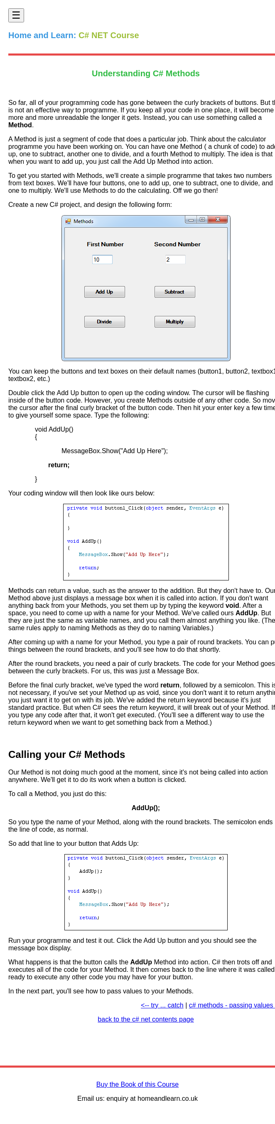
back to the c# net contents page (146, 1019)
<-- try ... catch (162, 1005)
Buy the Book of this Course (137, 1084)
